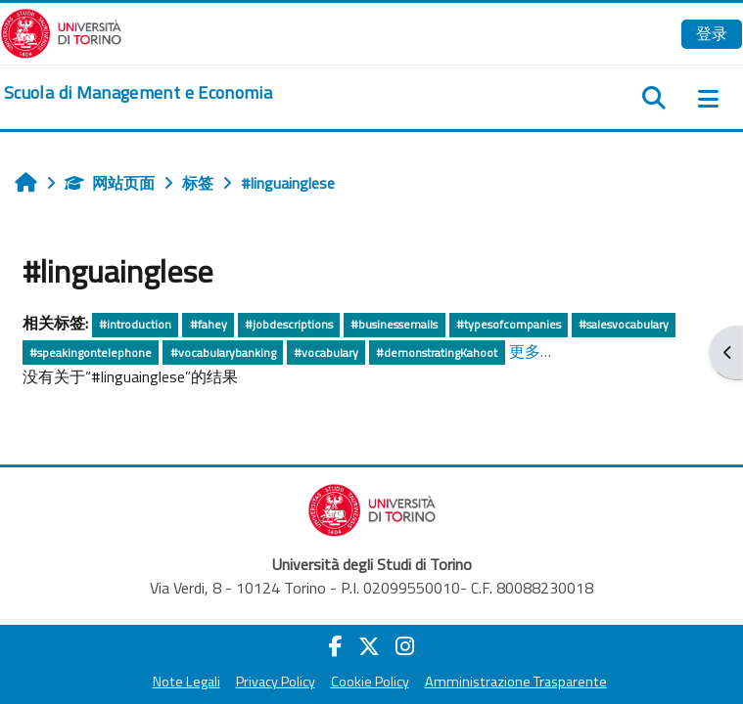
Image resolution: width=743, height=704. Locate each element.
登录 (711, 33)
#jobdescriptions (289, 324)
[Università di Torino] (61, 31)
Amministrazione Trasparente (516, 681)
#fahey (208, 324)
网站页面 (110, 183)
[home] (138, 93)
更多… (530, 351)
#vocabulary (326, 352)
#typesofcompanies (508, 324)
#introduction (135, 324)
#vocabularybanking (223, 352)
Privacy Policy (275, 681)
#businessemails (394, 324)
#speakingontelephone (90, 352)
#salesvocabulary (624, 324)
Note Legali (186, 681)
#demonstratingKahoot (436, 352)
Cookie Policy (370, 681)
